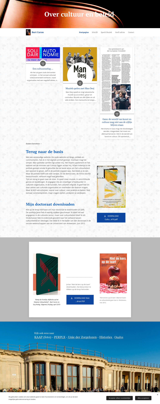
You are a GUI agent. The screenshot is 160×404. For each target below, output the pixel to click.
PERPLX (59, 337)
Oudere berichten (33, 144)
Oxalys (118, 337)
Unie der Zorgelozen (82, 337)
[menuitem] (84, 32)
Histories (106, 337)
